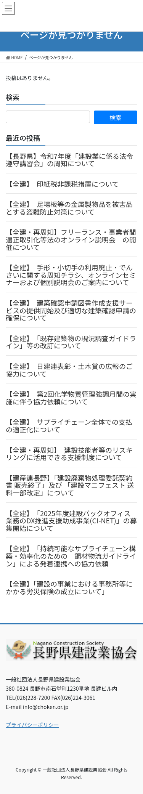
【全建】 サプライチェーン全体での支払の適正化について (69, 425)
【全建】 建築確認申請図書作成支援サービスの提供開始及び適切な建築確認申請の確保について (71, 310)
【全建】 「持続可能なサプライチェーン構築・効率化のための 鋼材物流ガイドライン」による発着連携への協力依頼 (71, 555)
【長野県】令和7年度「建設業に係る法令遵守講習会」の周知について (69, 159)
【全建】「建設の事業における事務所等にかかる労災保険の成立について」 (69, 587)
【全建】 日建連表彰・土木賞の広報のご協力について (69, 370)
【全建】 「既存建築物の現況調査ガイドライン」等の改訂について (71, 342)
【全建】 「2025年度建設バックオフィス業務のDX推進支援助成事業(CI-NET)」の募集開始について (71, 520)
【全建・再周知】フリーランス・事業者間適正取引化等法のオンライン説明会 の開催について (71, 239)
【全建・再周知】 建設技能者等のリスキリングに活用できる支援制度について (69, 453)
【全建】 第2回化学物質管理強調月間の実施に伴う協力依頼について (71, 397)
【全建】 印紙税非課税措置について (62, 184)
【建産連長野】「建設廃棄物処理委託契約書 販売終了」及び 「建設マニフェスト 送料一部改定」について (70, 485)
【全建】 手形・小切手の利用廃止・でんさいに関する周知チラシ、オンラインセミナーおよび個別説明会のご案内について (71, 274)
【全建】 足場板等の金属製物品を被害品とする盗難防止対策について (69, 208)
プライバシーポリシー (32, 724)
